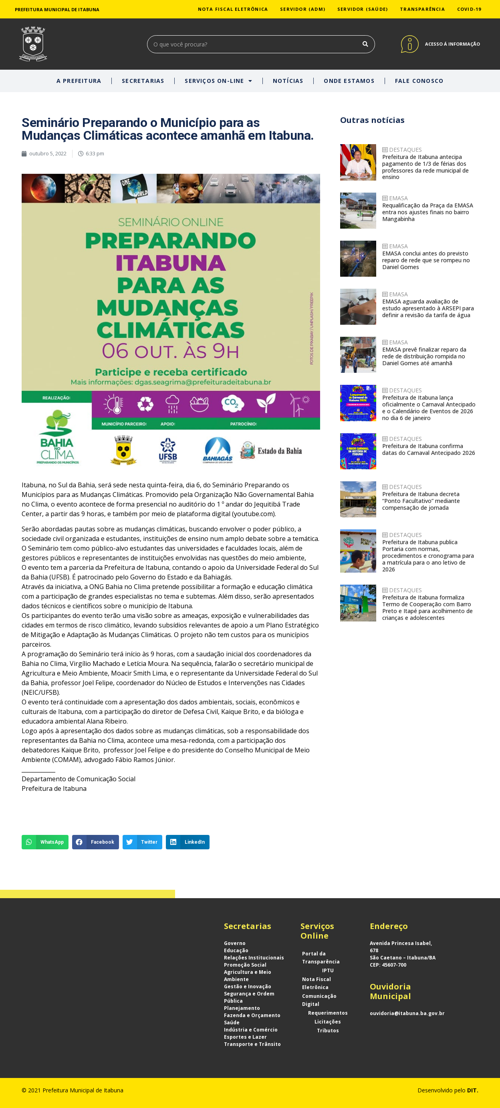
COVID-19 (469, 9)
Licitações (328, 1021)
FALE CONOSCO (419, 80)
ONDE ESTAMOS (349, 80)
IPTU (328, 970)
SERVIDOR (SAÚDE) (362, 9)
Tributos (328, 1030)
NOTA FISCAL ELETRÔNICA (233, 9)
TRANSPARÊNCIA (422, 9)
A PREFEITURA (78, 80)
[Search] (366, 44)
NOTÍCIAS (288, 80)
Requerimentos (328, 1012)
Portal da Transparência (321, 957)
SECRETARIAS (143, 80)
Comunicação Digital (319, 1000)
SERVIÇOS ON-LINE (218, 81)
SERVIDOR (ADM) (302, 9)
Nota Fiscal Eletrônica (316, 983)
